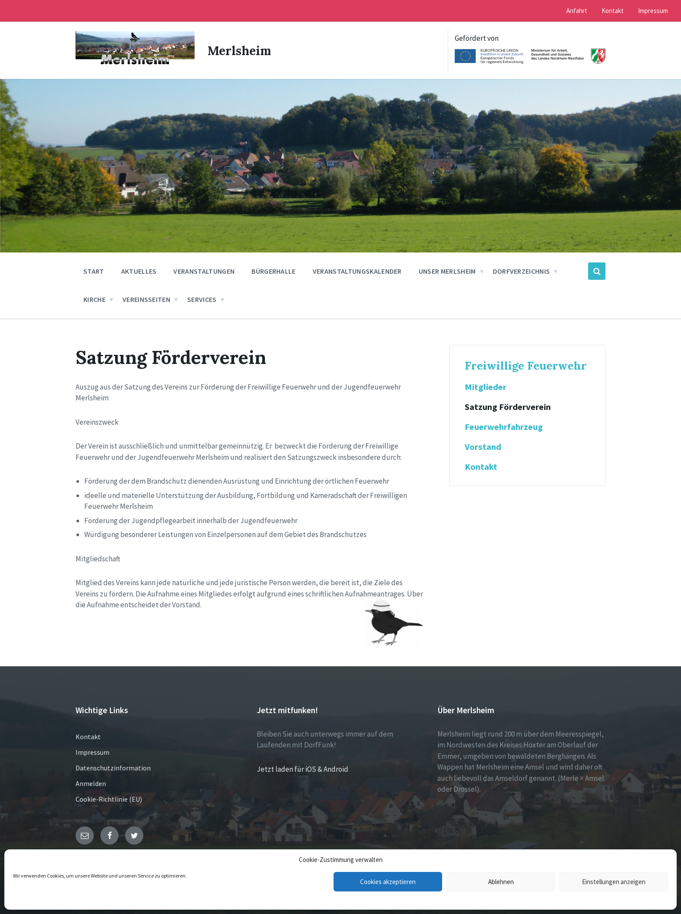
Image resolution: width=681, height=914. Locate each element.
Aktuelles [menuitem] (139, 271)
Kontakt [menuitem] (613, 11)
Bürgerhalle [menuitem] (273, 271)
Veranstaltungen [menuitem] (204, 271)
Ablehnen (501, 882)
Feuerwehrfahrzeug (504, 426)
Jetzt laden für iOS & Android (302, 769)
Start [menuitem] (93, 271)
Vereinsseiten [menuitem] (146, 299)
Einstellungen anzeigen (613, 882)
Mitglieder (485, 387)
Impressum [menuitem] (653, 11)
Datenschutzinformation (113, 767)
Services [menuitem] (202, 299)
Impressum (92, 752)
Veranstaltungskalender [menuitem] (357, 271)
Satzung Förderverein (508, 407)
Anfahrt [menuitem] (576, 11)
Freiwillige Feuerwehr (526, 365)
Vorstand (483, 446)
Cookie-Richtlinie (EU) (109, 799)
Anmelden (91, 783)
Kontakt (481, 466)
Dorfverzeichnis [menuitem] (521, 271)
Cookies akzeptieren (388, 882)
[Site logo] (135, 64)
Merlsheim (241, 50)
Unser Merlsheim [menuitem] (447, 271)
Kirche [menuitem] (94, 299)
